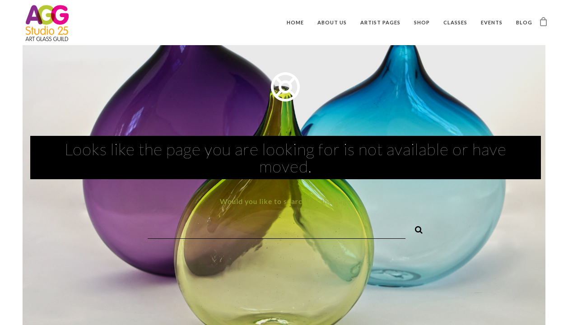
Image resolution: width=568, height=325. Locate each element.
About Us (332, 22)
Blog (524, 22)
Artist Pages (380, 22)
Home (295, 22)
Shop (422, 22)
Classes (455, 22)
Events (492, 22)
